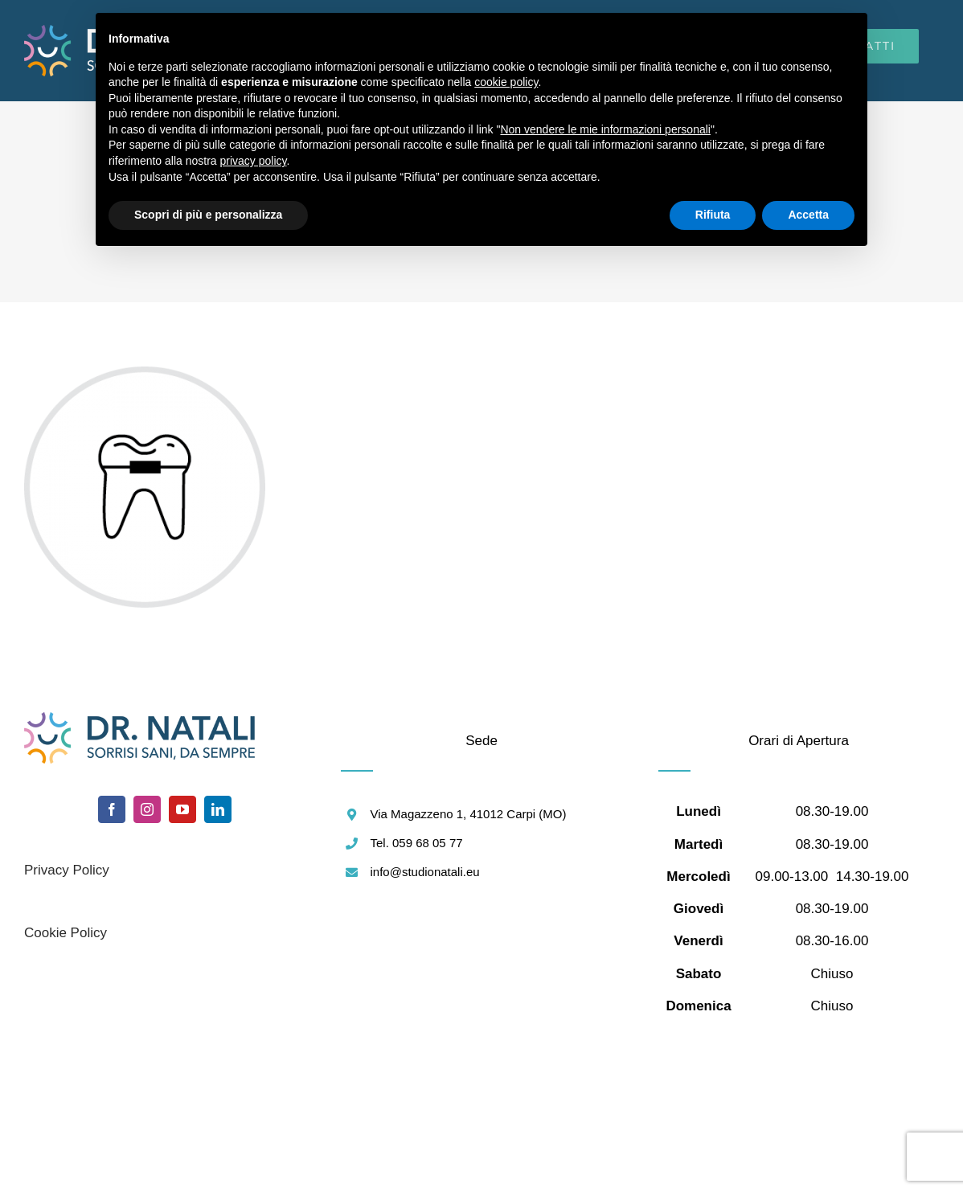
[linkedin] (218, 809)
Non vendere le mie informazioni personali (605, 129)
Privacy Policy (66, 870)
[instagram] (147, 809)
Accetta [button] (808, 214)
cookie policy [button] (506, 82)
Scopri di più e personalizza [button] (208, 214)
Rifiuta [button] (713, 214)
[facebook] (111, 809)
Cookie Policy (65, 932)
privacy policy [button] (253, 160)
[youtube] (182, 809)
